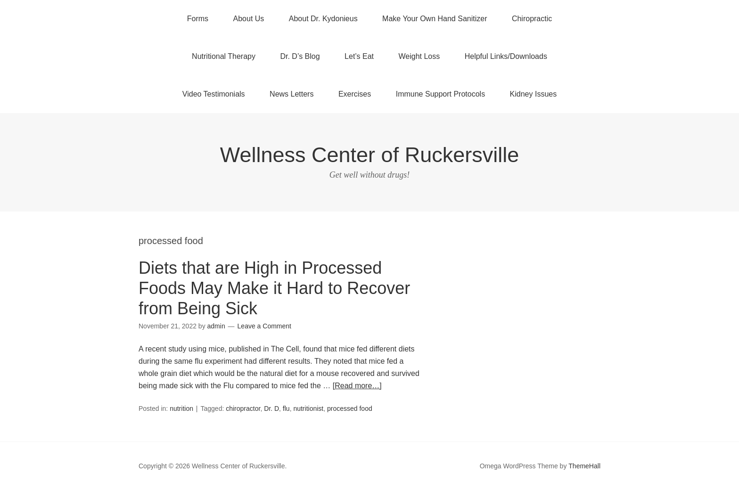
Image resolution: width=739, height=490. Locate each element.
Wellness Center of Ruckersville (369, 155)
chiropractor (243, 408)
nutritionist (308, 408)
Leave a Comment (264, 326)
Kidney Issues (533, 94)
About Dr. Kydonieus (323, 19)
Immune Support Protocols (440, 94)
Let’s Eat (359, 56)
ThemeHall (584, 466)
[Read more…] (357, 386)
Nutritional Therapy (223, 56)
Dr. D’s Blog (300, 56)
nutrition (181, 408)
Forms (197, 19)
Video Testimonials (213, 94)
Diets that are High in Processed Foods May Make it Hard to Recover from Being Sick (274, 288)
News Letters (291, 94)
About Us (248, 19)
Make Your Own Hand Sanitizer (434, 19)
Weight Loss (419, 56)
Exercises (354, 94)
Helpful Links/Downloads (506, 56)
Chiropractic (532, 19)
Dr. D (271, 408)
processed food (349, 408)
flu (286, 408)
